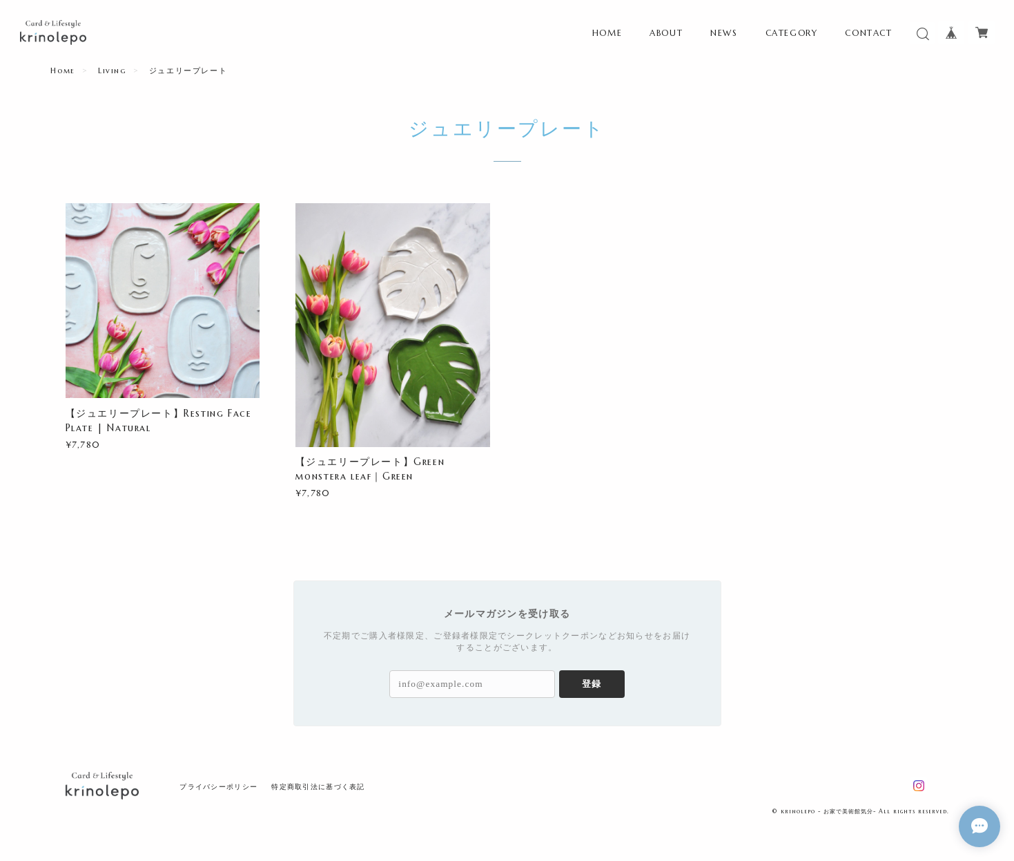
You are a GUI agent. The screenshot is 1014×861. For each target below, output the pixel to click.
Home (62, 70)
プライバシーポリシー (218, 787)
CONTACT (868, 33)
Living (112, 70)
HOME (607, 33)
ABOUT (666, 33)
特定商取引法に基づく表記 (317, 787)
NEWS (723, 33)
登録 (591, 684)
